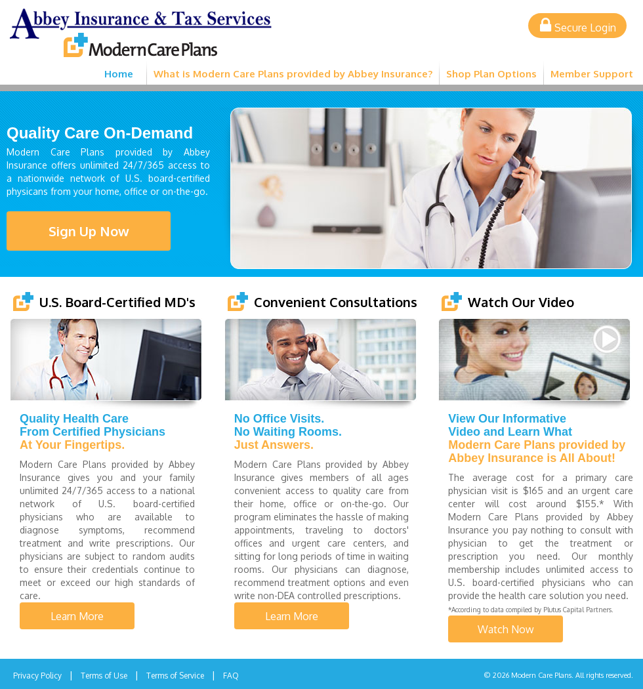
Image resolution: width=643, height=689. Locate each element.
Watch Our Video (521, 301)
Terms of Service (175, 675)
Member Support (591, 74)
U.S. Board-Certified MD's (117, 301)
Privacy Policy (37, 675)
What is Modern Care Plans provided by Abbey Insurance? (293, 74)
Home (118, 74)
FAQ (231, 675)
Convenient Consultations (335, 301)
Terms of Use (104, 675)
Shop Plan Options (491, 74)
